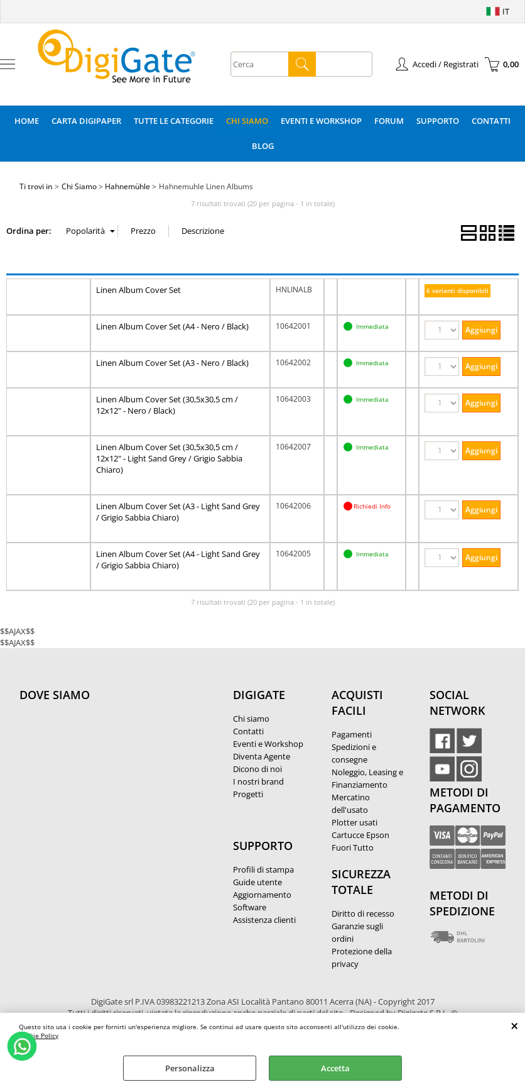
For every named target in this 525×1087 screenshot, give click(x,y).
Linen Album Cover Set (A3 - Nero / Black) (172, 362)
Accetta (335, 1068)
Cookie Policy (38, 1035)
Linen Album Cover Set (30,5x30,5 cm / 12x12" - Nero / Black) (167, 405)
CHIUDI (515, 1025)
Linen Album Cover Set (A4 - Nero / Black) (172, 326)
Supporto (437, 120)
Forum (389, 120)
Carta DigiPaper (86, 120)
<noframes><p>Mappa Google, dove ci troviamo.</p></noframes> (113, 778)
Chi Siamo (247, 120)
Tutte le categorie (174, 120)
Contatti (491, 120)
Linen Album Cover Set (138, 289)
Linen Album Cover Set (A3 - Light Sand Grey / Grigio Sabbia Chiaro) (178, 511)
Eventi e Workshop (321, 120)
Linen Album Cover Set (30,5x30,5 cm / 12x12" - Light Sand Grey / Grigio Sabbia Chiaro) (169, 458)
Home (26, 120)
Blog (263, 146)
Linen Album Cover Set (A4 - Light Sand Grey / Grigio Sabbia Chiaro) (178, 559)
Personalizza (190, 1068)
